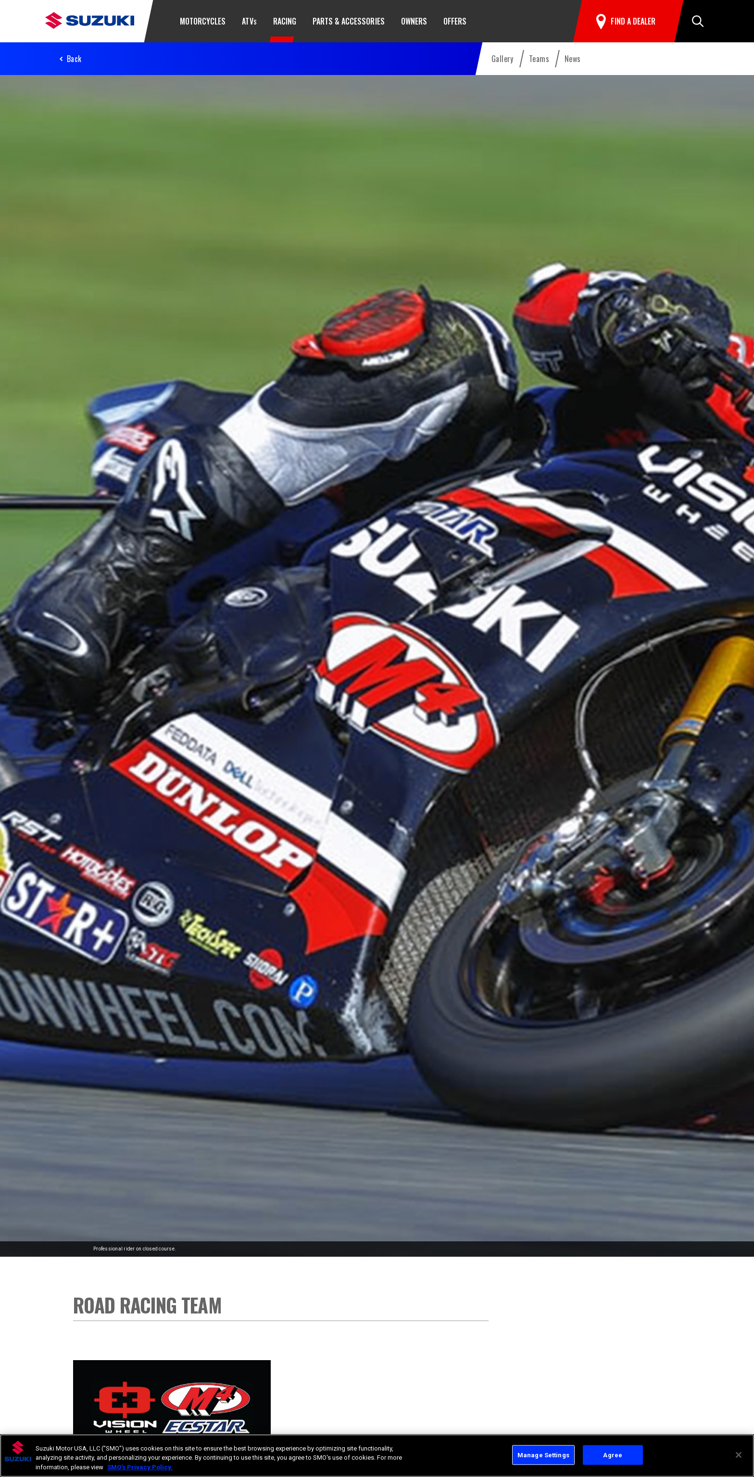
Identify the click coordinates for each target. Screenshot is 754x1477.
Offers (454, 21)
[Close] (738, 1455)
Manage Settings (543, 1456)
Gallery (502, 58)
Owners (414, 21)
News (573, 58)
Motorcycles (203, 21)
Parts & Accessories (349, 21)
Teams (539, 58)
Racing (284, 21)
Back (74, 58)
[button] (697, 21)
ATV (249, 21)
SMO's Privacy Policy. (140, 1468)
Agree (612, 1456)
